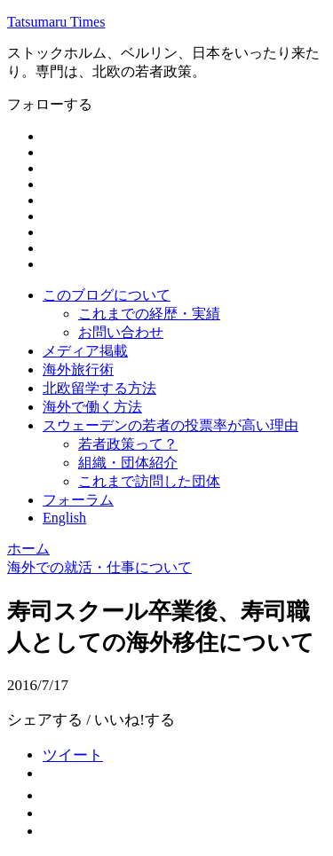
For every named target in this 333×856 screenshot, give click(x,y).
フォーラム (78, 499)
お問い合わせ (120, 332)
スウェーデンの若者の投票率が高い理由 (170, 425)
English (64, 517)
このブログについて (106, 294)
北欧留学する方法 (99, 388)
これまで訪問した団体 (149, 481)
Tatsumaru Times (56, 21)
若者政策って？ (128, 444)
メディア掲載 (85, 350)
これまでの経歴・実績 (149, 313)
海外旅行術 (78, 369)
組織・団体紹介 (128, 462)
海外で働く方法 (92, 406)
